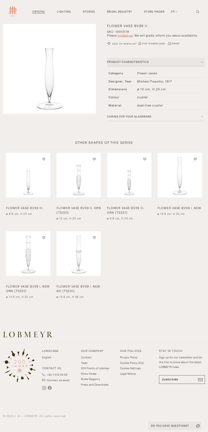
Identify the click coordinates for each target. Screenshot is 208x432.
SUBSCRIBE (182, 380)
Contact (86, 357)
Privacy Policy (129, 357)
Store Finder (154, 11)
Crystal (38, 11)
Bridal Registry (119, 11)
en (173, 11)
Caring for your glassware (129, 116)
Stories (89, 11)
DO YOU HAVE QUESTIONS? (170, 425)
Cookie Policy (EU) (132, 363)
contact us (125, 35)
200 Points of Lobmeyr (95, 368)
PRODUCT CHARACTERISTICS (128, 62)
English (47, 357)
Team (84, 363)
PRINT (176, 43)
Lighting (64, 11)
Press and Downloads (95, 384)
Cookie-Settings (130, 368)
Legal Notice (128, 373)
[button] (52, 69)
